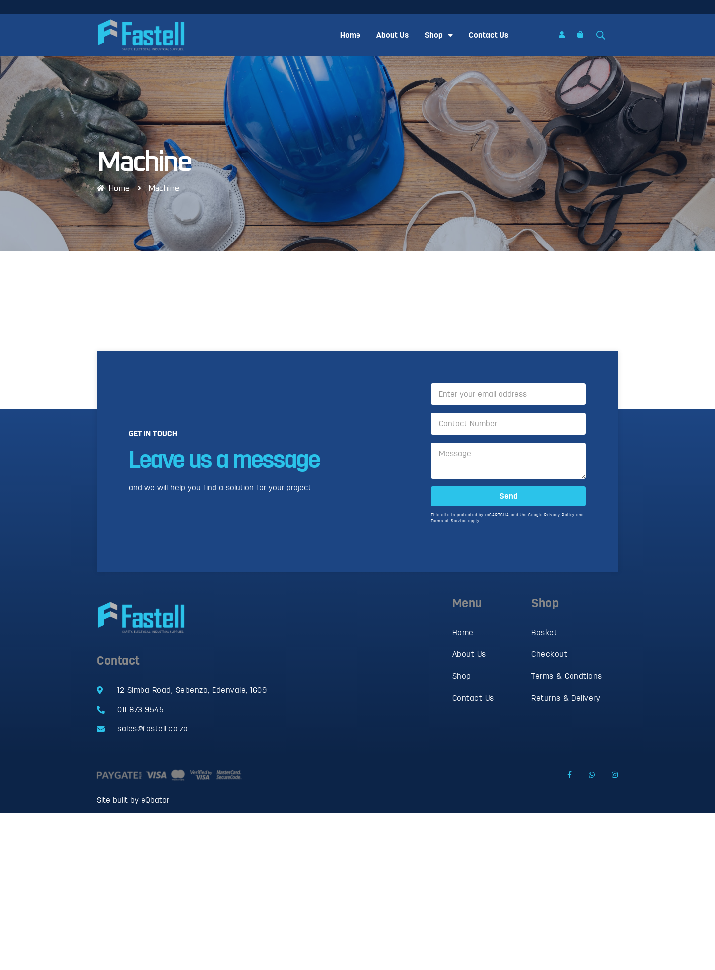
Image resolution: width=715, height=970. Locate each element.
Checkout (549, 654)
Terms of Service (449, 523)
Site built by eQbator (133, 800)
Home (350, 35)
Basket (544, 632)
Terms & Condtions (566, 676)
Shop (439, 35)
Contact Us (488, 35)
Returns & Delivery (565, 698)
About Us (392, 35)
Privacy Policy (559, 517)
